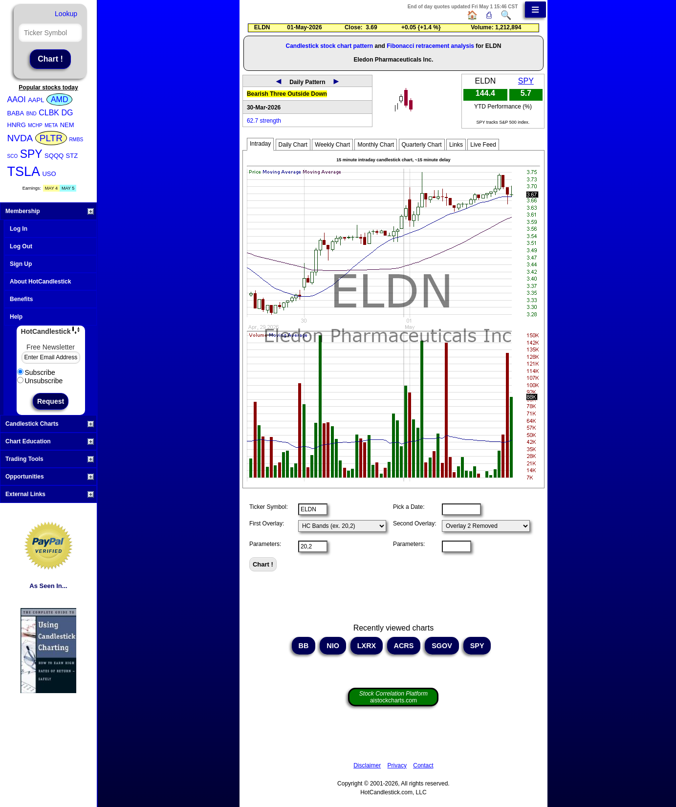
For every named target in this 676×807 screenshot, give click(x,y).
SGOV (442, 646)
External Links (49, 494)
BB (304, 646)
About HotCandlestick (40, 281)
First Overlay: (266, 523)
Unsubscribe (40, 381)
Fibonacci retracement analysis (430, 46)
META (51, 125)
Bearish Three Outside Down (287, 93)
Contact (423, 765)
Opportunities (49, 476)
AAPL (36, 100)
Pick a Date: (409, 506)
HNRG (16, 125)
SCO (12, 156)
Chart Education (49, 441)
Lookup (66, 14)
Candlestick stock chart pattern (329, 46)
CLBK (49, 113)
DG (67, 113)
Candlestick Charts (49, 423)
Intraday (260, 143)
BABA (15, 113)
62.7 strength (264, 120)
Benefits (21, 299)
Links (456, 144)
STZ (72, 155)
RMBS (76, 139)
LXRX (366, 646)
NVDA (20, 138)
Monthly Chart (375, 144)
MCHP (35, 125)
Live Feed (483, 144)
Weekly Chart (332, 144)
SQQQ (54, 155)
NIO (333, 646)
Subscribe (36, 372)
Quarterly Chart (422, 144)
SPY (31, 154)
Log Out (21, 246)
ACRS (403, 646)
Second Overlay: (414, 523)
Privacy (397, 765)
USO (49, 173)
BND (31, 113)
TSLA (24, 171)
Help (16, 316)
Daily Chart (293, 144)
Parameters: (265, 544)
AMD (59, 99)
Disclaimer (367, 765)
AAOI (16, 99)
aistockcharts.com (393, 697)
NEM (67, 125)
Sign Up (21, 264)
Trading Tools (49, 459)
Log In (18, 228)
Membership (49, 211)
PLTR (51, 138)
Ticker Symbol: (268, 506)
